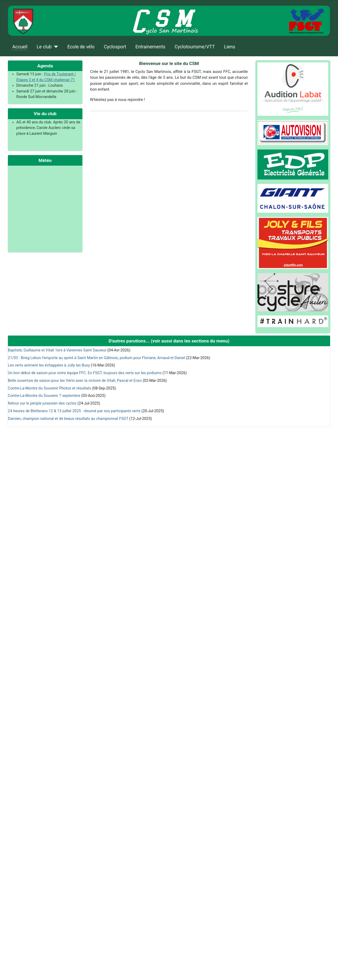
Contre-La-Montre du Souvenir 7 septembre (44, 395)
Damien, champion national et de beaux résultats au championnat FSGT (68, 418)
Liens (229, 46)
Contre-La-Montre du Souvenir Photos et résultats (49, 388)
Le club (44, 46)
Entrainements (150, 46)
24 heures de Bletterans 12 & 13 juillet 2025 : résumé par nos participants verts (74, 411)
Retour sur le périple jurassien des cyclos (42, 403)
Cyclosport (115, 46)
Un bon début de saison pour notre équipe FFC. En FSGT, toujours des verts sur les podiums (85, 373)
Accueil (19, 46)
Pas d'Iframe (45, 208)
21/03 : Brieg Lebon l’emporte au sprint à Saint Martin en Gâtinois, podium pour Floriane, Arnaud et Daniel (96, 358)
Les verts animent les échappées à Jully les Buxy (49, 365)
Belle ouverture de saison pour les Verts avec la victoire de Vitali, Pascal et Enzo (75, 380)
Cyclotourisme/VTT (195, 46)
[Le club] (54, 46)
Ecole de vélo (81, 46)
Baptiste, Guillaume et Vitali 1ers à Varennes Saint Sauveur (57, 350)
